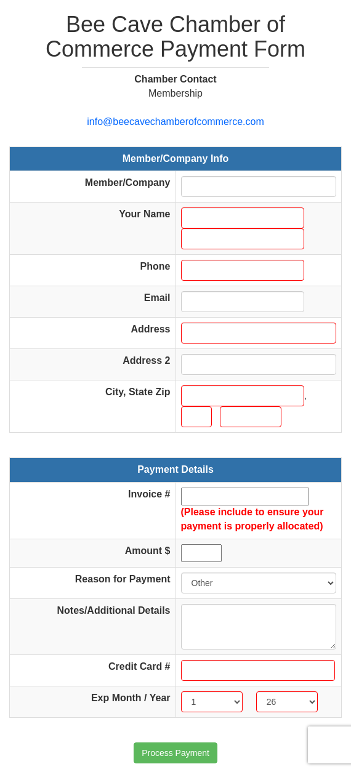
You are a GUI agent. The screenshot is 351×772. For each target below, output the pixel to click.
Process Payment (175, 753)
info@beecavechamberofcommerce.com (175, 121)
